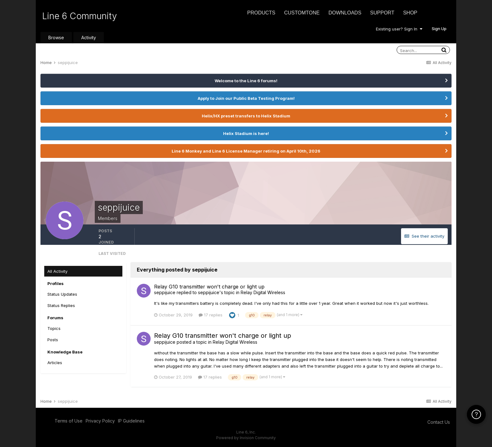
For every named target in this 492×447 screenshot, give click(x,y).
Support (382, 12)
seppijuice (164, 292)
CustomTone (301, 12)
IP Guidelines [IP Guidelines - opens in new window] (131, 420)
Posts (52, 339)
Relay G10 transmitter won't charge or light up (209, 286)
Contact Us (438, 422)
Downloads (345, 12)
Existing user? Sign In (399, 28)
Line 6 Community (79, 16)
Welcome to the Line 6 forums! (246, 80)
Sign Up (439, 28)
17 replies (210, 314)
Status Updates (62, 294)
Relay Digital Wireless (263, 292)
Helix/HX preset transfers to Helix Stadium (246, 115)
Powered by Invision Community (246, 437)
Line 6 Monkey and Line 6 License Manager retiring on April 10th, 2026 (246, 150)
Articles (54, 362)
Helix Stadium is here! (246, 133)
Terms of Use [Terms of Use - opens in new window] (69, 420)
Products (261, 12)
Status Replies (61, 305)
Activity (88, 37)
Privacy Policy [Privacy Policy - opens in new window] (100, 420)
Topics (54, 328)
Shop (410, 12)
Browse (56, 37)
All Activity (57, 271)
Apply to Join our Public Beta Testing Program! (246, 98)
